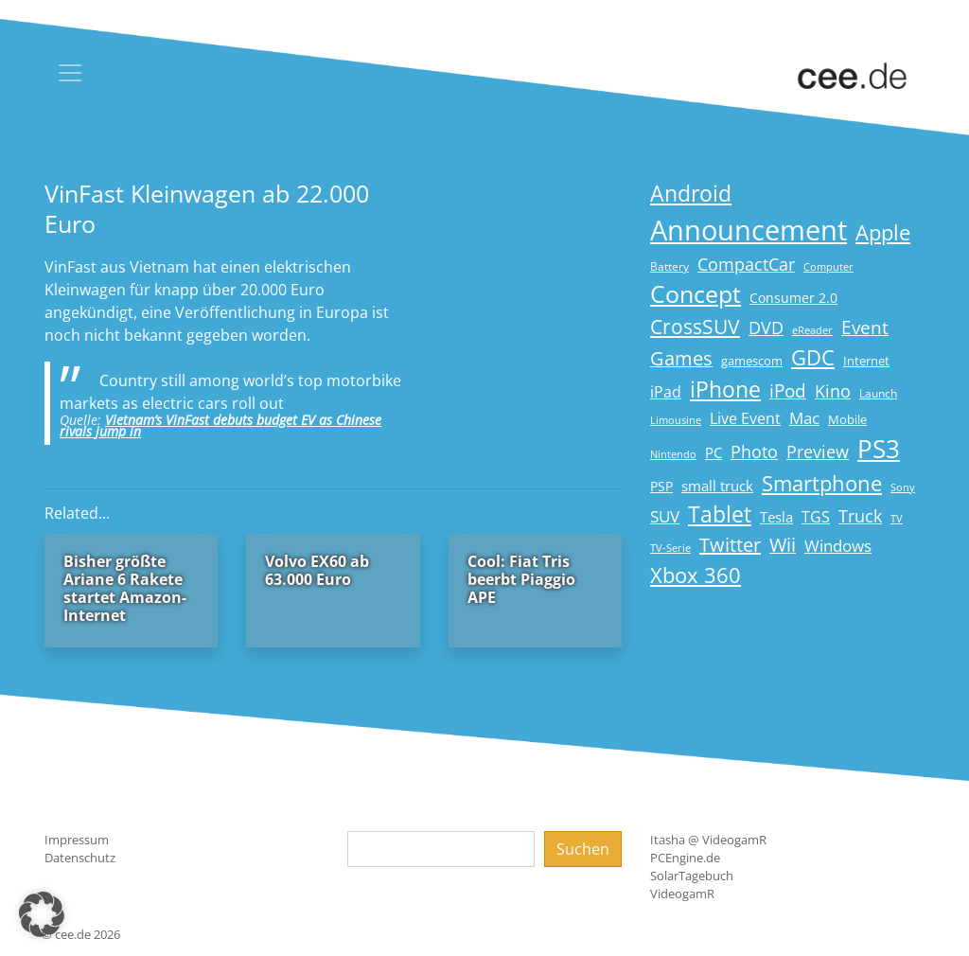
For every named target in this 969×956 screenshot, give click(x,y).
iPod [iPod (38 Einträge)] (787, 391)
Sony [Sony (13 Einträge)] (902, 487)
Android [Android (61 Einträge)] (690, 193)
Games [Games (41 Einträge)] (681, 358)
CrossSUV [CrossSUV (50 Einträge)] (695, 326)
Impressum (76, 839)
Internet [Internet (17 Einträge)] (866, 360)
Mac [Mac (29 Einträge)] (804, 418)
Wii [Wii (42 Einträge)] (782, 545)
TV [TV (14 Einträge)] (896, 518)
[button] (41, 914)
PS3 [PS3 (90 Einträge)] (878, 449)
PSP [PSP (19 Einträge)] (661, 486)
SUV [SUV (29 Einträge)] (664, 516)
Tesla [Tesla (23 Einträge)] (776, 516)
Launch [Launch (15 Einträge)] (878, 393)
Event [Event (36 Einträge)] (865, 327)
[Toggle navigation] (70, 73)
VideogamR (682, 893)
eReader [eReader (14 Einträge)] (812, 330)
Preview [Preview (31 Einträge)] (817, 451)
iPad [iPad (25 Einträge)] (665, 391)
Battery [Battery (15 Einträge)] (669, 266)
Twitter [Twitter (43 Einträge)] (730, 545)
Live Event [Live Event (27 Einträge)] (745, 418)
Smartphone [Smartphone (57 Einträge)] (822, 483)
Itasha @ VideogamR (708, 839)
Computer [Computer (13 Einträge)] (828, 267)
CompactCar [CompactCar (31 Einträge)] (746, 264)
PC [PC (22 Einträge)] (713, 452)
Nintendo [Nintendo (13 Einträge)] (673, 454)
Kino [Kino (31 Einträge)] (833, 391)
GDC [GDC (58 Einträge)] (813, 357)
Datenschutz (79, 857)
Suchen (582, 849)
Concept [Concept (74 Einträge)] (695, 294)
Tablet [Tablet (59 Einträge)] (719, 514)
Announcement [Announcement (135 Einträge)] (748, 230)
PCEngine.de (685, 857)
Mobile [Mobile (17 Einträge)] (847, 419)
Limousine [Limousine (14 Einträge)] (675, 420)
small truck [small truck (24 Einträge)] (717, 486)
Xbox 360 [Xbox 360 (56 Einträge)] (695, 575)
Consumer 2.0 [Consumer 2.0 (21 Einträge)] (793, 298)
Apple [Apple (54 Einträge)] (882, 232)
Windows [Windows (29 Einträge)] (838, 546)
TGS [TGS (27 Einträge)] (816, 516)
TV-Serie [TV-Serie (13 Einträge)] (670, 548)
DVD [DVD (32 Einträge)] (766, 327)
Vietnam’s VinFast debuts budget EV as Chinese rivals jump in (220, 425)
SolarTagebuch (691, 875)
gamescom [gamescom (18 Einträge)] (752, 360)
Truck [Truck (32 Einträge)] (860, 516)
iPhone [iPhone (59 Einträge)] (725, 389)
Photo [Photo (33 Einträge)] (754, 451)
